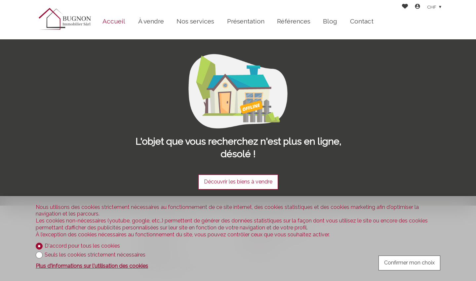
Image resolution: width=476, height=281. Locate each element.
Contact (362, 21)
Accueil (113, 21)
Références (293, 21)
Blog (330, 21)
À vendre (151, 21)
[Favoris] (405, 7)
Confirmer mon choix (409, 263)
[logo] (64, 20)
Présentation (245, 21)
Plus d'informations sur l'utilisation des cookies (92, 266)
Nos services (195, 21)
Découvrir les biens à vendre (238, 182)
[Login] (417, 7)
